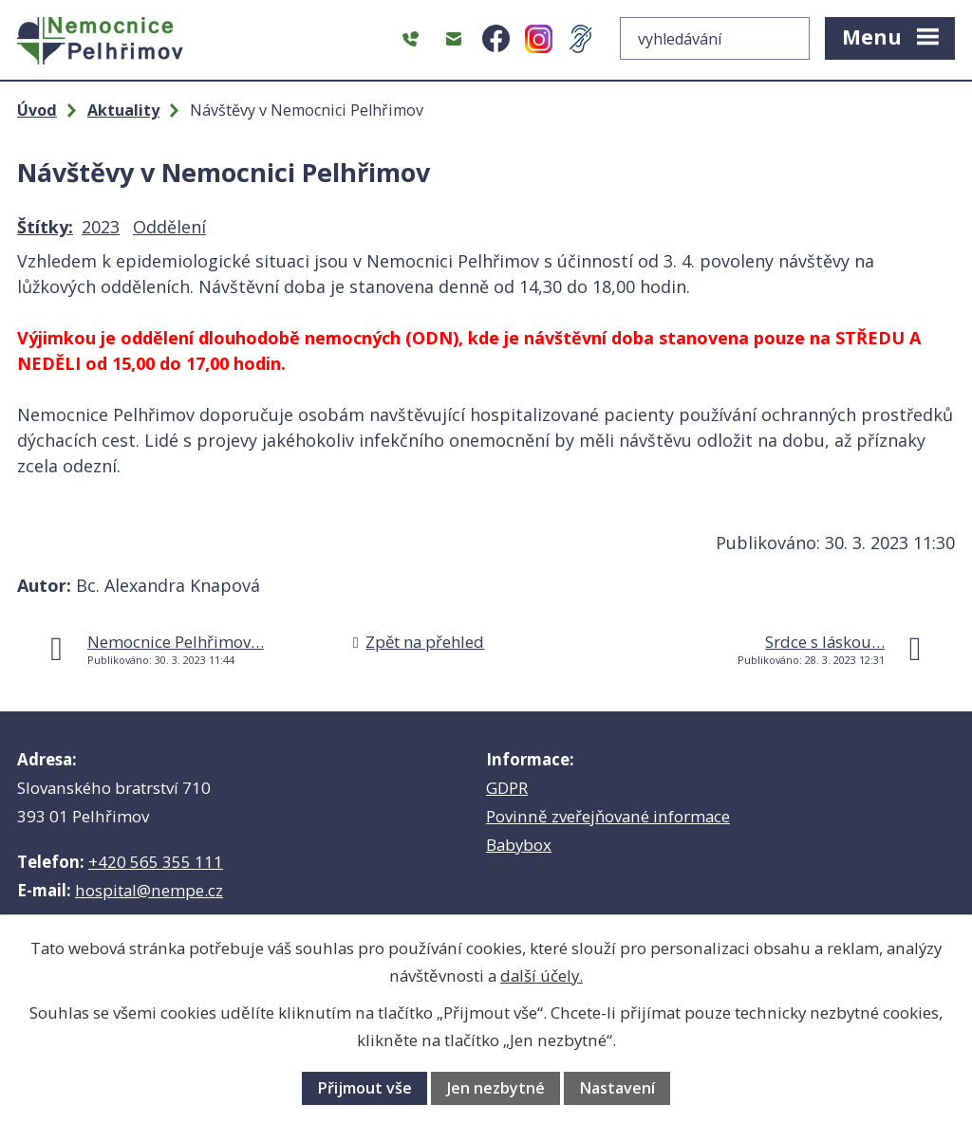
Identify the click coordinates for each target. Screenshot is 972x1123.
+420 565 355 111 (155, 862)
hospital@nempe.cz (149, 890)
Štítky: (45, 226)
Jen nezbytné (496, 1087)
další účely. (541, 975)
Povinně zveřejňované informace (608, 816)
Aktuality (123, 110)
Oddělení (169, 226)
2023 (101, 226)
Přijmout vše (364, 1087)
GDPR (507, 788)
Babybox (518, 845)
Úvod (37, 110)
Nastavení (617, 1087)
